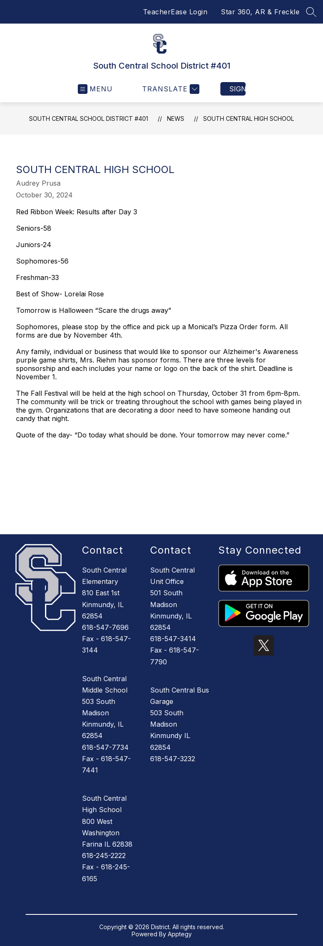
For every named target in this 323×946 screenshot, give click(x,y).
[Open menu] (95, 89)
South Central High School (248, 118)
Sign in (237, 89)
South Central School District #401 (88, 118)
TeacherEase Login (175, 12)
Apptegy (180, 934)
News (175, 118)
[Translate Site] (169, 89)
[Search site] (311, 12)
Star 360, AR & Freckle (260, 12)
